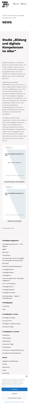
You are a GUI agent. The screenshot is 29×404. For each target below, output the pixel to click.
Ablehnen (14, 393)
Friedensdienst (6, 338)
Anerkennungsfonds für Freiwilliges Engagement (13, 279)
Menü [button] (25, 4)
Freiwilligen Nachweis (8, 292)
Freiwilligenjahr (7, 302)
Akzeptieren (14, 389)
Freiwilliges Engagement (10, 240)
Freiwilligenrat (6, 275)
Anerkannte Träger (8, 326)
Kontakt (4, 364)
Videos (4, 370)
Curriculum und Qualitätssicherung (13, 350)
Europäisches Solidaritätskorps (11, 353)
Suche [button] (17, 4)
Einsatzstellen (6, 347)
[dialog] (14, 389)
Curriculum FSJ (7, 320)
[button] (26, 376)
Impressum (21, 401)
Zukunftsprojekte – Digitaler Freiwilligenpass (10, 297)
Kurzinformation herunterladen (14, 181)
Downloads (5, 373)
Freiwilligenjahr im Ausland (10, 331)
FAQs (3, 309)
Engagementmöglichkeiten (10, 361)
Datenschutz (16, 401)
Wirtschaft (5, 263)
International (6, 255)
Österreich (5, 252)
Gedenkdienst (6, 341)
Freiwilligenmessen (8, 272)
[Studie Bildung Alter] (14, 185)
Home (4, 15)
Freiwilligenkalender (8, 289)
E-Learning (5, 306)
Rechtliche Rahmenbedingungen (12, 266)
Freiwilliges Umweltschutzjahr (11, 323)
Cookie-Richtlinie (8, 401)
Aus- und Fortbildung (8, 283)
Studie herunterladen (14, 221)
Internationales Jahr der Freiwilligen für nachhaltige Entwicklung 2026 (13, 259)
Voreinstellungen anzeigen (14, 398)
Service (4, 357)
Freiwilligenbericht (7, 286)
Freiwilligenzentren (8, 269)
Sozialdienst (6, 335)
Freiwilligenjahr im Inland (10, 314)
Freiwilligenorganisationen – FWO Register (12, 245)
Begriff (4, 249)
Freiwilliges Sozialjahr (8, 317)
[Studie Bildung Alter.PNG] (14, 146)
